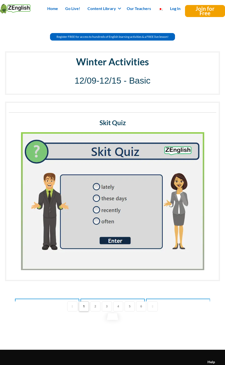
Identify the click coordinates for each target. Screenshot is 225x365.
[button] (119, 8)
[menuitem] (160, 8)
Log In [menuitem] (175, 8)
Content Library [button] (102, 8)
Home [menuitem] (52, 8)
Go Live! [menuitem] (72, 8)
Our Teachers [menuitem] (139, 8)
